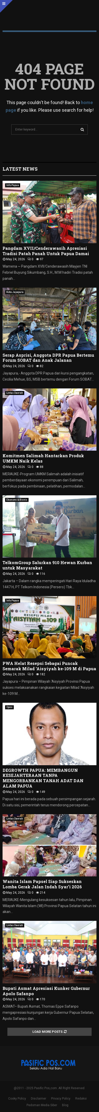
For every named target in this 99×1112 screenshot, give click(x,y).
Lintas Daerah (14, 392)
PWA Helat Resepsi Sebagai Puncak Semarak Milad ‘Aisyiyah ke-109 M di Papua (49, 666)
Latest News (20, 169)
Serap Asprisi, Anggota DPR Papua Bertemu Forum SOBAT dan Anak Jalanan (48, 357)
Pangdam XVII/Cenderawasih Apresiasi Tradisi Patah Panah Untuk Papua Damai (46, 251)
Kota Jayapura (14, 292)
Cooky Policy (17, 1098)
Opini (9, 707)
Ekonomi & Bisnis (16, 499)
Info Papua (12, 185)
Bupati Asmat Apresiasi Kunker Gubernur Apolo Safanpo (46, 991)
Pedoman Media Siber (42, 1105)
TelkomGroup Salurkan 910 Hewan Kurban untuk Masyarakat (47, 565)
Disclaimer (38, 1098)
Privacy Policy (60, 1098)
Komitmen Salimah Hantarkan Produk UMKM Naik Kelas (43, 458)
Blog (65, 1105)
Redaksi (81, 1098)
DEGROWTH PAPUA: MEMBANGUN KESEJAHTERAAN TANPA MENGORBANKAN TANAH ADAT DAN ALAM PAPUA (43, 778)
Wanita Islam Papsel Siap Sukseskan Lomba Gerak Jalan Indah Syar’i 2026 (42, 884)
